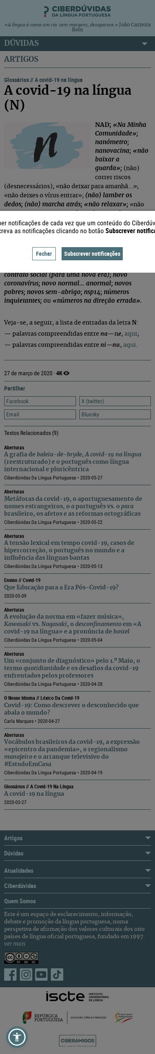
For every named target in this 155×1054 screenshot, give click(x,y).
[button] (17, 1037)
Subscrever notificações (92, 253)
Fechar (44, 253)
